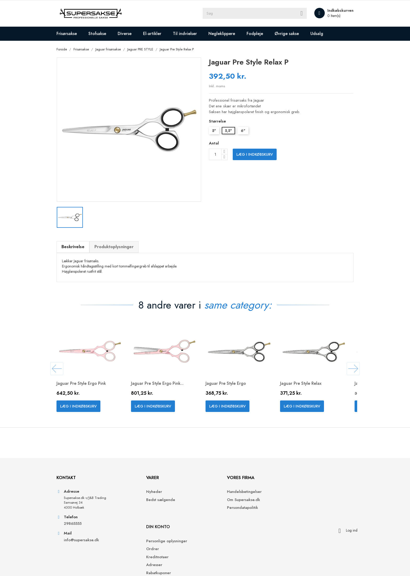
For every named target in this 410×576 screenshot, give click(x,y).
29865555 (76, 523)
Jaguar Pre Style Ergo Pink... (161, 381)
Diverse (128, 34)
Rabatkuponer (295, 523)
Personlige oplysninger (303, 491)
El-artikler (155, 34)
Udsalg (320, 34)
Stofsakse (101, 34)
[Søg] (254, 13)
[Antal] (215, 154)
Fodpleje (258, 34)
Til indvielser (188, 34)
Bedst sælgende (148, 499)
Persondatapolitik (224, 507)
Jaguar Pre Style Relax (304, 381)
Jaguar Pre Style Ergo (229, 381)
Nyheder (142, 491)
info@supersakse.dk (85, 540)
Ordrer (289, 499)
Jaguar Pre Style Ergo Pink (85, 381)
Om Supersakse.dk (225, 499)
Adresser (291, 515)
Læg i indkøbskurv (254, 154)
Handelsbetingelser (226, 491)
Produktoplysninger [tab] (117, 244)
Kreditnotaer (294, 507)
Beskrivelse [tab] (76, 244)
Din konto (295, 477)
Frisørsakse (70, 34)
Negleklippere (225, 34)
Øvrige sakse (290, 34)
